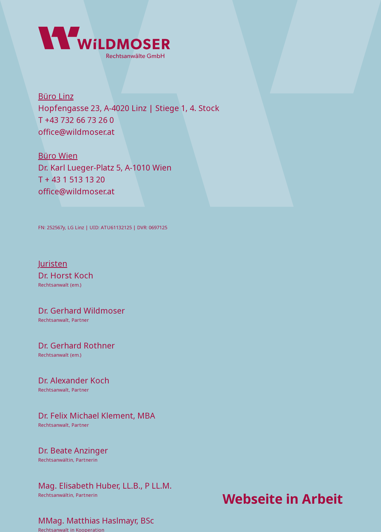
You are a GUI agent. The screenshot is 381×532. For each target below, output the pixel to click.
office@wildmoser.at (76, 131)
